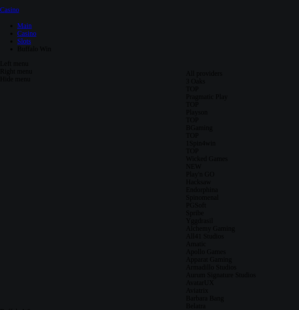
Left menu (14, 63)
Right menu (16, 71)
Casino (9, 9)
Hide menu (15, 79)
